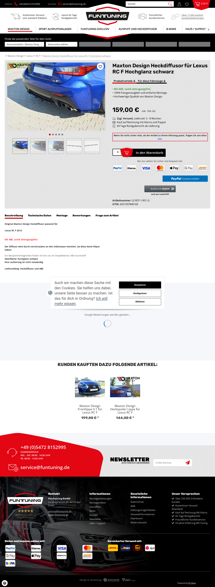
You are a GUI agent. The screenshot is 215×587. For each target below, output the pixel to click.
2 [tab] (53, 134)
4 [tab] (59, 134)
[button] (179, 3)
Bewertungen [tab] (82, 215)
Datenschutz (137, 501)
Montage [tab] (62, 215)
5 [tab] (62, 134)
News (92, 510)
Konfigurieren (150, 295)
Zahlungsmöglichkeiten (143, 510)
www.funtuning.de (58, 514)
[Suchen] (148, 3)
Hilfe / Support (196, 29)
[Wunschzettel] (188, 4)
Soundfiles (95, 506)
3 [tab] (56, 134)
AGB (133, 506)
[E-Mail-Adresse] (169, 462)
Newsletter (95, 519)
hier (160, 138)
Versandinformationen (143, 514)
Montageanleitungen (100, 498)
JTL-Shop (192, 583)
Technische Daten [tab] (39, 215)
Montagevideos (97, 502)
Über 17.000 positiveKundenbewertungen (193, 16)
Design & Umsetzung (90, 579)
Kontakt (93, 515)
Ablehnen (150, 303)
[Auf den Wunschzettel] (100, 66)
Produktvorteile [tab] (124, 80)
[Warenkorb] (201, 7)
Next (100, 93)
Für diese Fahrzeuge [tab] (152, 80)
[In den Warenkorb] (144, 153)
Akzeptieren (150, 287)
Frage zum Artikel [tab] (107, 215)
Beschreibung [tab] (14, 215)
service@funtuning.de (72, 4)
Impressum (137, 518)
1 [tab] (50, 134)
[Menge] (118, 152)
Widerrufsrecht (139, 522)
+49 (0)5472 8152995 (27, 4)
